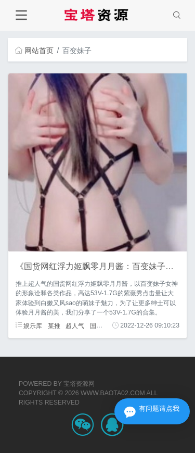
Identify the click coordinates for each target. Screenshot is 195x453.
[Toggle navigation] (21, 15)
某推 (54, 325)
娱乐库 (29, 325)
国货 (96, 325)
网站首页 (34, 50)
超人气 (75, 325)
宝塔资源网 (79, 383)
